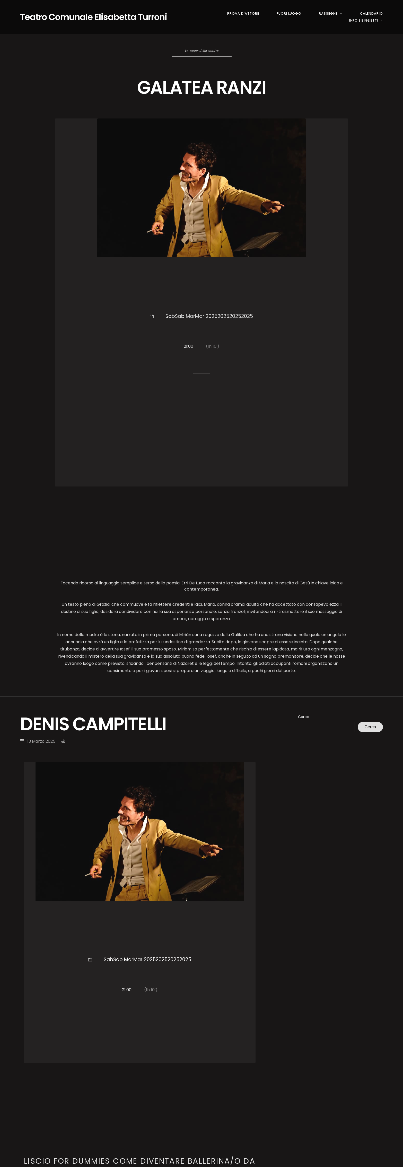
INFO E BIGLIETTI (363, 20)
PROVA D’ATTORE (243, 13)
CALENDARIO (371, 13)
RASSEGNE (328, 13)
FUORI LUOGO (289, 13)
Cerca (303, 716)
